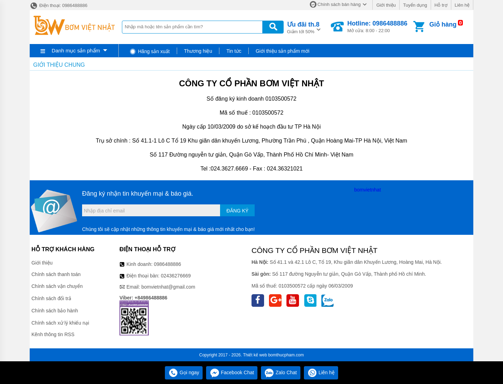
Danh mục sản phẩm (76, 50)
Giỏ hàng (443, 24)
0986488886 (167, 264)
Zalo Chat (280, 372)
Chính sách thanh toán (56, 274)
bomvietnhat (367, 190)
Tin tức (233, 51)
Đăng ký (237, 210)
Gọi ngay (183, 372)
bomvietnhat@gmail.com (168, 287)
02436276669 (176, 275)
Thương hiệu (198, 51)
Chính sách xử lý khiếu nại (60, 323)
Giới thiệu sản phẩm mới (282, 51)
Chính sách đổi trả (51, 298)
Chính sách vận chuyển (57, 286)
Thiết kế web (255, 355)
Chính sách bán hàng (339, 4)
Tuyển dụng (415, 5)
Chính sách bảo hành (54, 310)
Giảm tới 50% (303, 27)
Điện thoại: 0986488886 (58, 5)
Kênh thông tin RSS (52, 334)
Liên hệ (462, 5)
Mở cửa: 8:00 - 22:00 (377, 26)
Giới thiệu (385, 5)
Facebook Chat (232, 372)
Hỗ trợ (441, 5)
